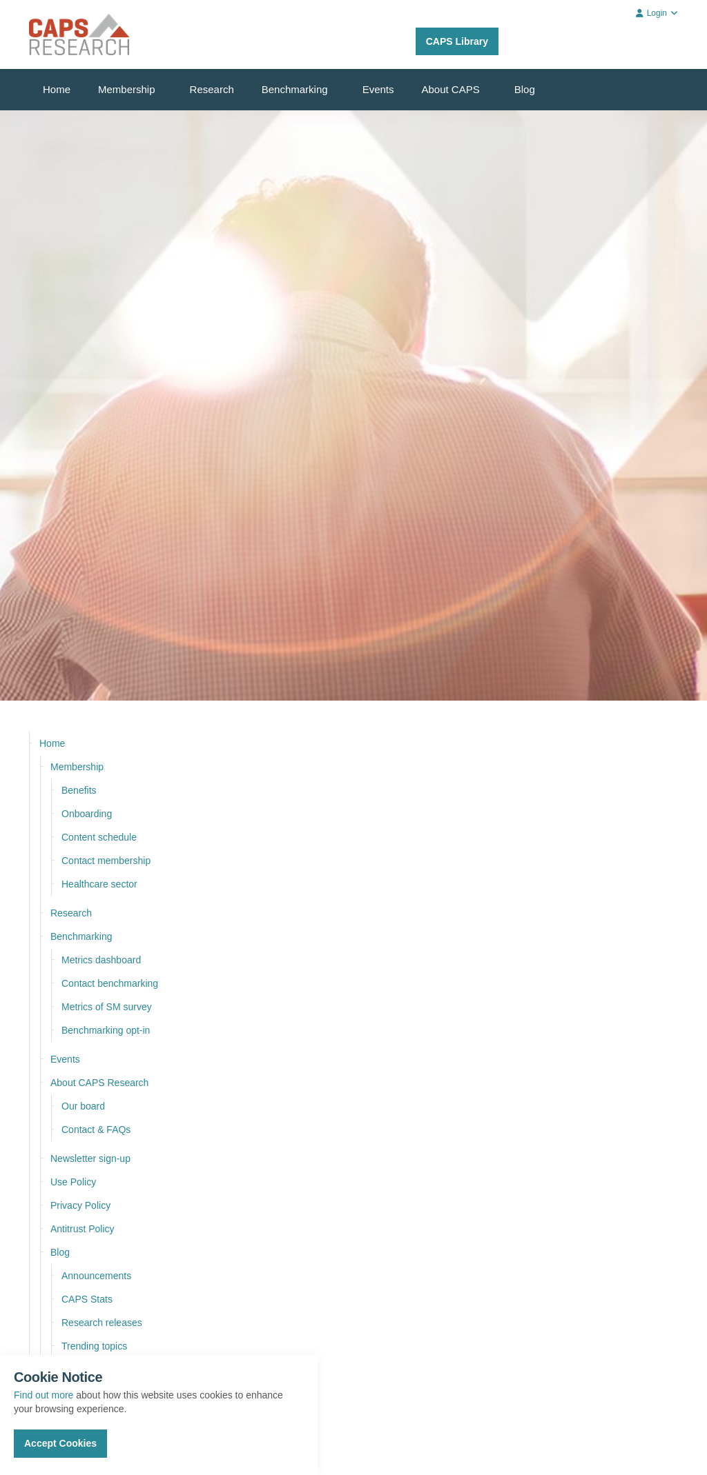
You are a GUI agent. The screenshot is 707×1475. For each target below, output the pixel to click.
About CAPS (451, 89)
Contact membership (106, 860)
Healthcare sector (99, 884)
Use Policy (73, 1181)
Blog (524, 89)
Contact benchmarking (109, 983)
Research (212, 89)
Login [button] (657, 13)
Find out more (43, 1395)
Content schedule (99, 837)
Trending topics (94, 1346)
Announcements (96, 1275)
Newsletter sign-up (90, 1158)
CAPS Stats (87, 1299)
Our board (83, 1106)
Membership (126, 89)
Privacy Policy (80, 1205)
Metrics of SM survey (106, 1006)
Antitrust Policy (82, 1228)
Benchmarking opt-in (105, 1030)
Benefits (79, 790)
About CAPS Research (99, 1082)
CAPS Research (79, 34)
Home (56, 89)
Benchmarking (295, 89)
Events (378, 89)
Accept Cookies (60, 1443)
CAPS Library (457, 41)
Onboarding (86, 813)
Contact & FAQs (95, 1129)
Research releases (101, 1322)
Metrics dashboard (101, 959)
